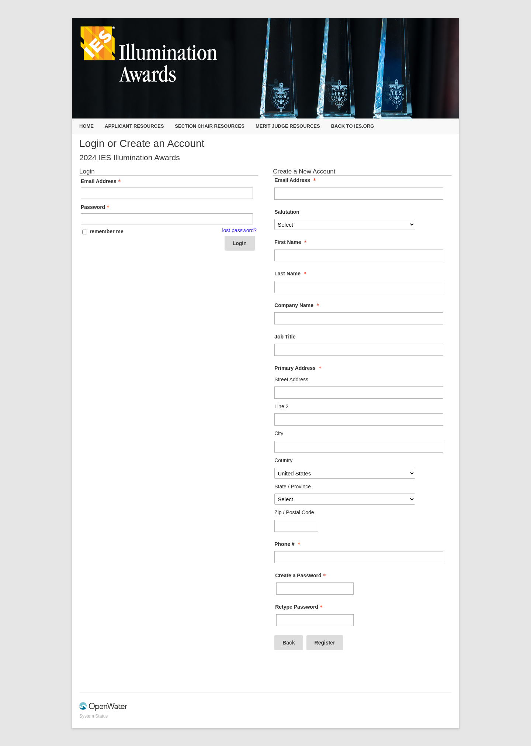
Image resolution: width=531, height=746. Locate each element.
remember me (107, 231)
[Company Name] (358, 318)
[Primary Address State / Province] (344, 499)
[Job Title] (358, 350)
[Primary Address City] (358, 447)
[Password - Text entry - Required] (167, 219)
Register (325, 643)
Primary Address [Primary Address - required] (298, 368)
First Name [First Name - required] (291, 242)
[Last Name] (358, 287)
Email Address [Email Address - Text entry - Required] (101, 181)
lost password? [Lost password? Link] (239, 230)
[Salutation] (344, 224)
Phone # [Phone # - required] (288, 544)
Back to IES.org (352, 126)
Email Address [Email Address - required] (295, 180)
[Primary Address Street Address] (358, 392)
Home (86, 126)
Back (288, 643)
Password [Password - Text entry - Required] (96, 207)
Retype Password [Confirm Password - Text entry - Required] (299, 607)
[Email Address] (358, 194)
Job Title (284, 337)
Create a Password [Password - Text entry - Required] (301, 575)
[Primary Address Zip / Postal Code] (296, 526)
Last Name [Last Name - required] (291, 273)
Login (240, 243)
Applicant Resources (134, 126)
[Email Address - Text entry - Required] (167, 193)
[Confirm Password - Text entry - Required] (315, 620)
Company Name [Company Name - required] (297, 305)
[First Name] (358, 256)
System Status (93, 716)
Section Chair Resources (209, 126)
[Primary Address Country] (344, 473)
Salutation (286, 212)
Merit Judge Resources (288, 126)
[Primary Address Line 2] (358, 419)
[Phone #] (358, 557)
